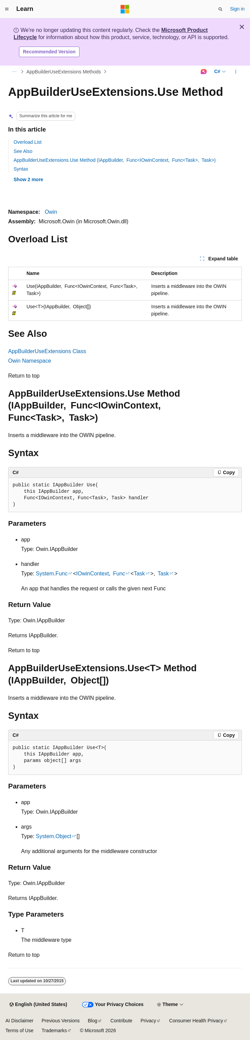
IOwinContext (92, 573)
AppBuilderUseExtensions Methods (63, 71)
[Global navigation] (7, 9)
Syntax (21, 169)
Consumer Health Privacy (196, 1020)
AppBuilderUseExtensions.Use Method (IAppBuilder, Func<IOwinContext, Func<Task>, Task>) (115, 160)
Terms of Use (19, 1030)
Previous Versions (60, 1020)
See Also (23, 151)
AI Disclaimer (19, 1020)
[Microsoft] (125, 9)
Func (119, 573)
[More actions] (236, 71)
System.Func (52, 573)
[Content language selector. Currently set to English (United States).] (38, 1004)
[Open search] (220, 9)
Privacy (148, 1020)
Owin (51, 212)
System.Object (53, 836)
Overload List (27, 142)
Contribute (121, 1020)
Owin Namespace (29, 361)
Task (139, 573)
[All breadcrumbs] (14, 71)
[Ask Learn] (203, 71)
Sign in (237, 9)
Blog (92, 1020)
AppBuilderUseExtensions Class (47, 351)
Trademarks (54, 1030)
